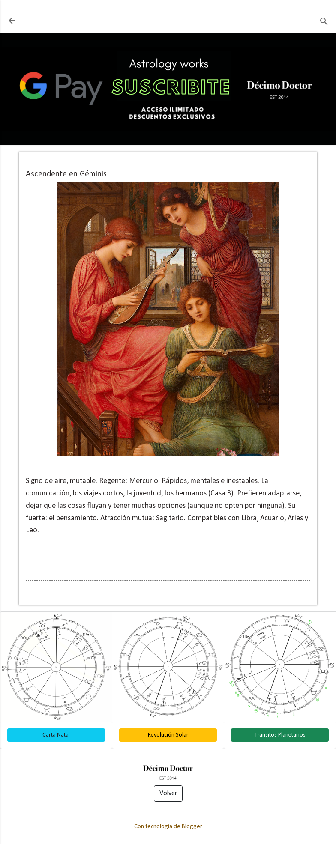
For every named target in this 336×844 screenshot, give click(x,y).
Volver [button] (168, 793)
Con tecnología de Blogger (168, 826)
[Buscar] (324, 21)
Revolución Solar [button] (168, 735)
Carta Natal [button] (56, 735)
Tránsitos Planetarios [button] (280, 735)
